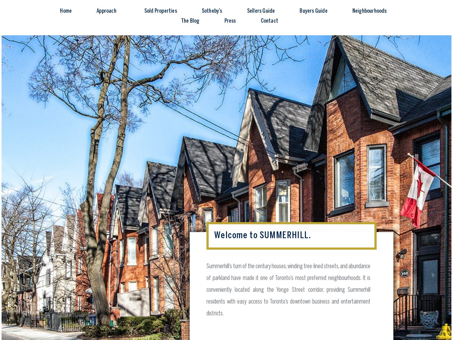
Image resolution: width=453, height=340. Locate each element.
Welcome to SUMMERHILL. (262, 234)
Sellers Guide (261, 11)
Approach (108, 11)
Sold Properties (160, 11)
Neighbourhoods (369, 11)
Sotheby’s (212, 11)
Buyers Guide (313, 11)
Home (66, 11)
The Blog (190, 21)
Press (230, 21)
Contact (269, 21)
